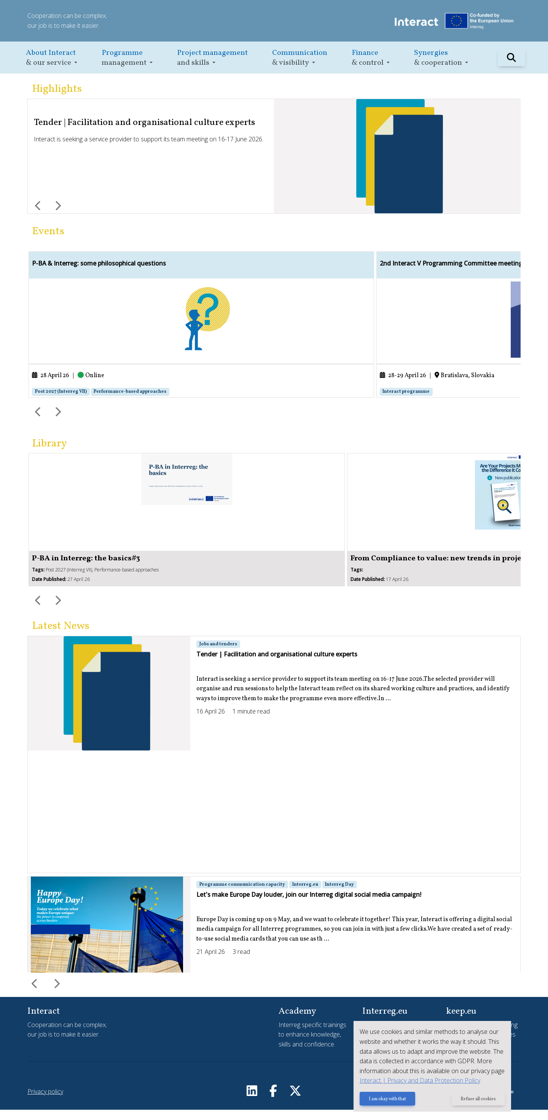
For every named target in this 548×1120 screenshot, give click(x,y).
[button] (51, 57)
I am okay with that (384, 1100)
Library (49, 453)
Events (48, 231)
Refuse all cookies (477, 1100)
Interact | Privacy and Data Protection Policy (416, 1081)
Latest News (60, 636)
